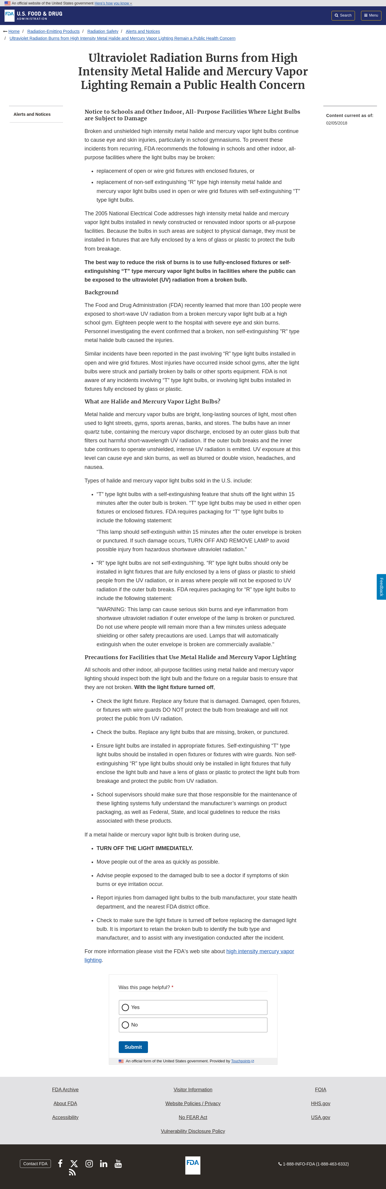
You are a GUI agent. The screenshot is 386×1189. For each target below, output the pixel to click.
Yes (135, 1007)
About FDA (65, 1103)
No (134, 1025)
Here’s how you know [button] (113, 3)
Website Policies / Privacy (193, 1103)
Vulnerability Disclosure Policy (193, 1131)
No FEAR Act (193, 1117)
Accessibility (65, 1117)
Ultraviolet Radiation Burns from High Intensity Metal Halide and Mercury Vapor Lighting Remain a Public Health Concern (123, 38)
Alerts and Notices (143, 31)
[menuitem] (350, 121)
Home (14, 31)
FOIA (320, 1089)
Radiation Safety (102, 31)
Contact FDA (35, 1163)
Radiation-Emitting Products (53, 31)
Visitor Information (193, 1089)
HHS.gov (320, 1103)
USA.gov (320, 1117)
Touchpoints (240, 1061)
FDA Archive (65, 1089)
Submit (133, 1047)
